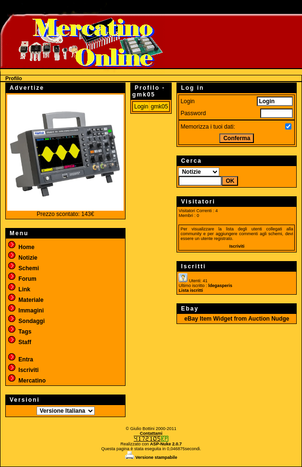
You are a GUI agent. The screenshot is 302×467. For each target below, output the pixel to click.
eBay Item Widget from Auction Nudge (236, 318)
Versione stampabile (151, 457)
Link (18, 289)
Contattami (151, 433)
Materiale (25, 300)
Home (21, 247)
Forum (22, 278)
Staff (19, 342)
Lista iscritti (190, 290)
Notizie (22, 257)
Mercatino (26, 380)
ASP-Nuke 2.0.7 (166, 444)
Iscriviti (22, 370)
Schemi (23, 268)
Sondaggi (26, 321)
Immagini (25, 310)
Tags (19, 331)
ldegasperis (220, 285)
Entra (20, 359)
